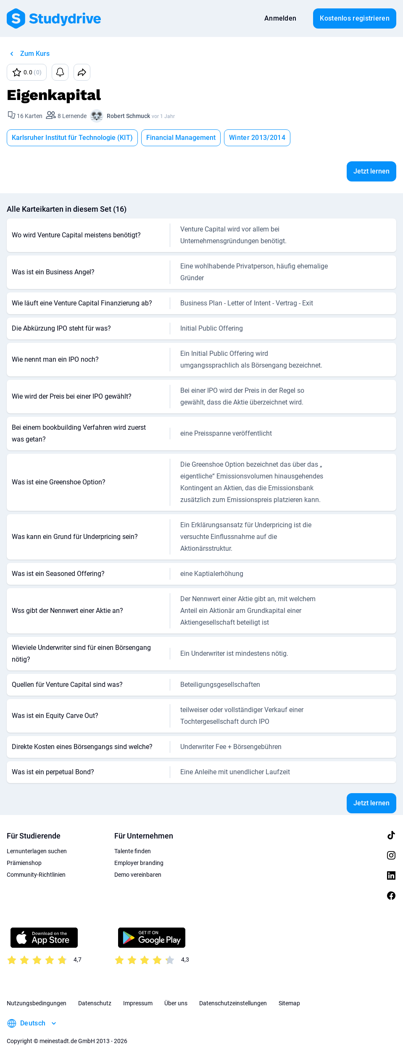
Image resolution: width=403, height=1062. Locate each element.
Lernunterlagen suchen (37, 851)
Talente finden (132, 851)
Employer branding (138, 863)
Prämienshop (24, 863)
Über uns (175, 1003)
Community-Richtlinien (36, 874)
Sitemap (289, 1003)
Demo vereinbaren (137, 874)
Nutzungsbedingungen (36, 1003)
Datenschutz (94, 1003)
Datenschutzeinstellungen (233, 1003)
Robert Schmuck (128, 116)
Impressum (138, 1003)
